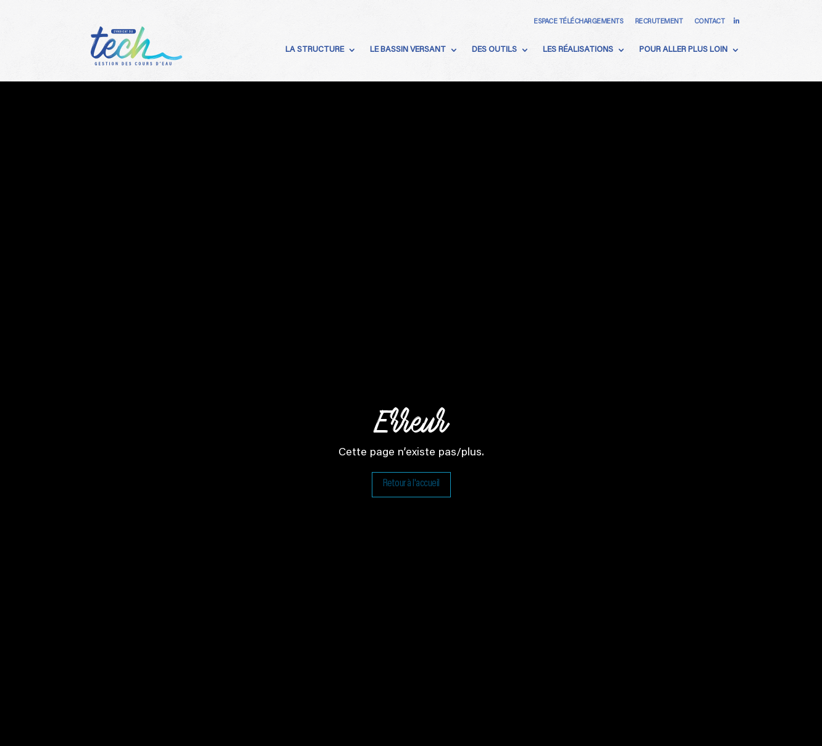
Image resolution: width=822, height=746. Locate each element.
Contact (709, 22)
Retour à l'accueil (411, 489)
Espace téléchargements (578, 22)
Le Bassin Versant (408, 50)
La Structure (314, 50)
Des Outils (494, 50)
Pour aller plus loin (683, 50)
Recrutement (659, 22)
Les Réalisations (578, 50)
